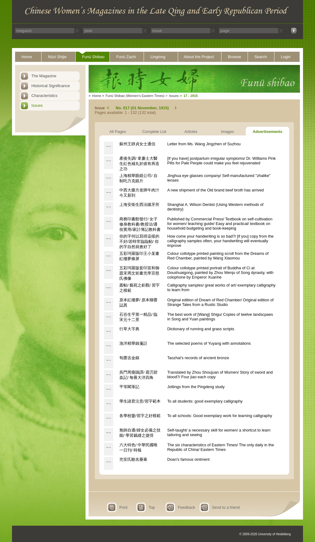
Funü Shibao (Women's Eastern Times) (135, 96)
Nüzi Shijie (57, 56)
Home (27, 56)
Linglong (157, 56)
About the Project (199, 56)
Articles (191, 131)
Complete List (154, 131)
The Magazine (43, 76)
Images (227, 131)
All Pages (117, 131)
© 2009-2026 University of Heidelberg (265, 534)
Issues (37, 105)
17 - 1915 (190, 96)
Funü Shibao (93, 56)
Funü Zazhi (126, 56)
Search (260, 56)
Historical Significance (50, 85)
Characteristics (44, 95)
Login (285, 56)
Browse (234, 56)
